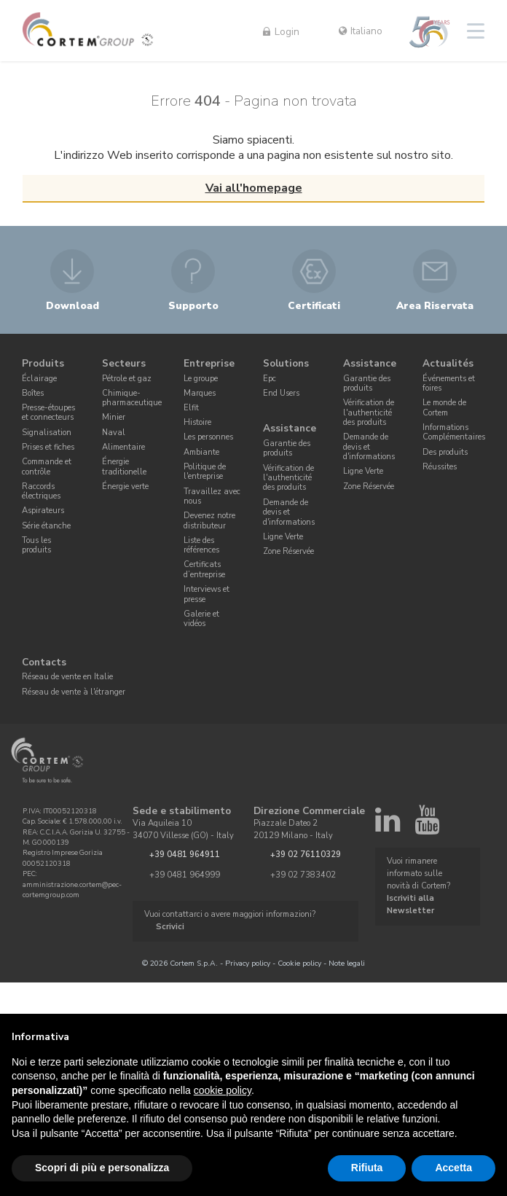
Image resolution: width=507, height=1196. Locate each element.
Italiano (360, 31)
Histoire (197, 422)
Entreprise (209, 363)
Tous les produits (36, 545)
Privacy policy (247, 963)
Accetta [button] (453, 1167)
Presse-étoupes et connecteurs (48, 412)
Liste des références (201, 545)
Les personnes (208, 436)
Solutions (286, 363)
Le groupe (201, 378)
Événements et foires (448, 383)
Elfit (191, 407)
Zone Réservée (288, 551)
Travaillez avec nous (212, 496)
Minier (113, 417)
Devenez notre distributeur (209, 520)
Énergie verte (125, 486)
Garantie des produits (286, 448)
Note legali (347, 963)
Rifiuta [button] (367, 1167)
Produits (43, 363)
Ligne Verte (283, 536)
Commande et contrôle (46, 466)
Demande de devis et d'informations (289, 512)
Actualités (447, 363)
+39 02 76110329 (305, 854)
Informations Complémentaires (453, 432)
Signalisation (46, 432)
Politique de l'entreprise (205, 471)
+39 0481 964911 (184, 854)
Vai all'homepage (253, 188)
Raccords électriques (41, 491)
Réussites (439, 466)
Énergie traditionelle (124, 466)
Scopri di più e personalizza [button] (102, 1167)
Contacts (44, 662)
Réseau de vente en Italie (67, 677)
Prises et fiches (48, 447)
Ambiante (201, 452)
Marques (200, 393)
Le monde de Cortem (444, 407)
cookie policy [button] (222, 1090)
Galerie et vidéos (201, 619)
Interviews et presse (206, 594)
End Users (281, 393)
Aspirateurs (43, 510)
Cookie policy (299, 963)
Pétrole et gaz (127, 378)
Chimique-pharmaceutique (132, 398)
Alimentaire (123, 447)
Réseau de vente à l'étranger (73, 692)
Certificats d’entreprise (204, 570)
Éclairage (39, 378)
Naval (113, 432)
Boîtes (33, 393)
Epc (269, 378)
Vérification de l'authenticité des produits (288, 478)
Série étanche (46, 525)
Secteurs (124, 363)
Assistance (289, 429)
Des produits (445, 452)
